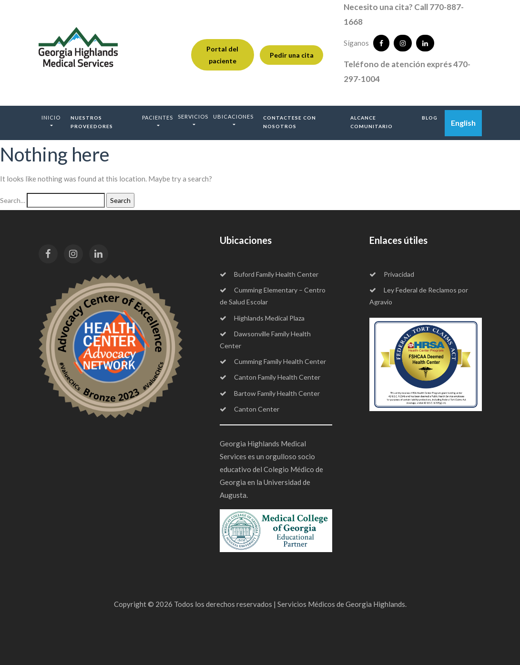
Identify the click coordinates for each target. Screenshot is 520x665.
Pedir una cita (292, 55)
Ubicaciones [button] (233, 116)
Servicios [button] (193, 116)
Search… (12, 200)
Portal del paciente (222, 55)
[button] (51, 121)
